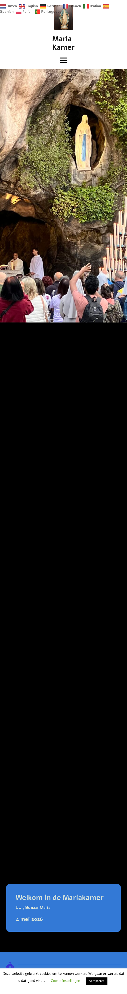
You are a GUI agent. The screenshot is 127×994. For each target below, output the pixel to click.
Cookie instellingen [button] (65, 980)
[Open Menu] (63, 60)
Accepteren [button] (97, 981)
